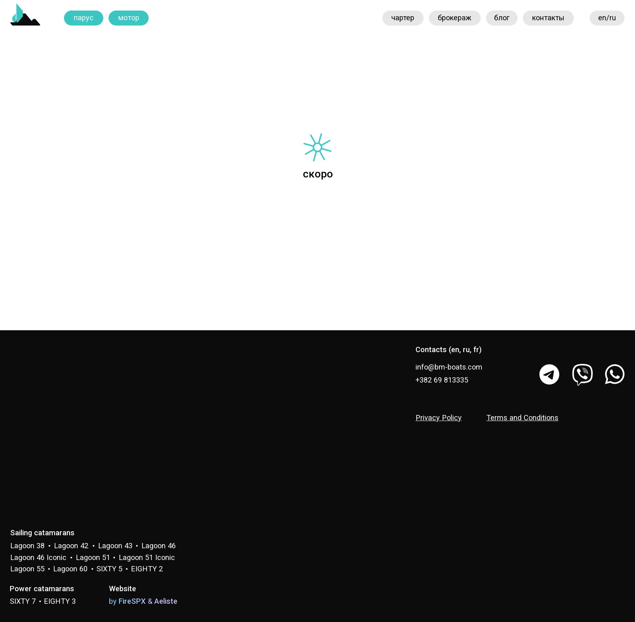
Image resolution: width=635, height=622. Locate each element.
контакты (548, 17)
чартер (402, 17)
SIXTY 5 (109, 568)
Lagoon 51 (93, 557)
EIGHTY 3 (60, 601)
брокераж (454, 17)
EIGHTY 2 (147, 568)
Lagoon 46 (158, 545)
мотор (128, 17)
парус (84, 17)
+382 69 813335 (442, 380)
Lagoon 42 (71, 545)
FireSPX (132, 601)
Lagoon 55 (27, 568)
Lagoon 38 (27, 545)
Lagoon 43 (115, 545)
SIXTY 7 (23, 601)
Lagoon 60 (70, 568)
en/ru (607, 17)
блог (501, 17)
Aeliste (165, 601)
